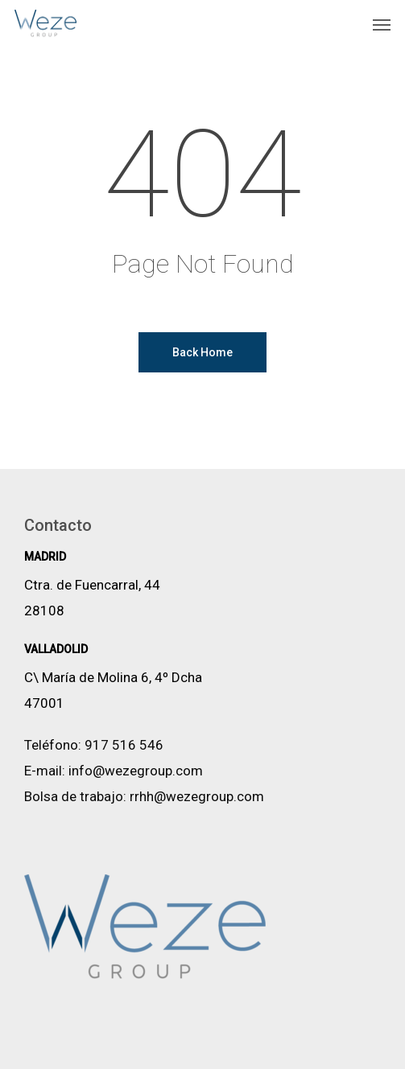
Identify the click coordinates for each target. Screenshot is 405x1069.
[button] (382, 24)
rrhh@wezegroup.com (197, 796)
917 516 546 (124, 745)
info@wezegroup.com (135, 771)
